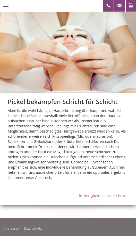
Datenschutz (33, 228)
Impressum (12, 228)
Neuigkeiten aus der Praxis (103, 195)
